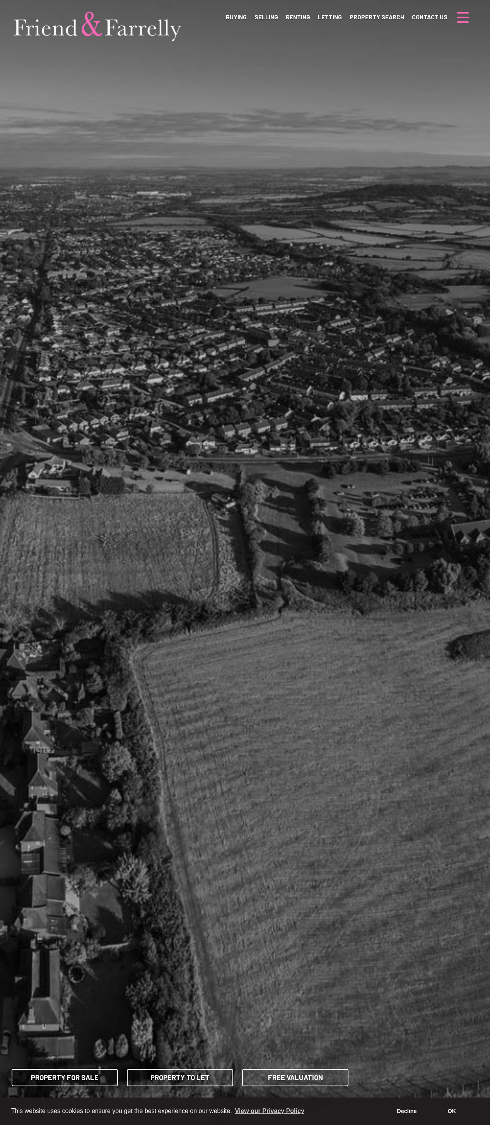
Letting (330, 17)
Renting (298, 17)
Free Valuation (295, 1077)
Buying (236, 17)
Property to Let (180, 1077)
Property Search (377, 17)
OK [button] (451, 1111)
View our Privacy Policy (269, 1111)
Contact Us (429, 17)
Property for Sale (65, 1077)
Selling (266, 17)
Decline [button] (407, 1111)
